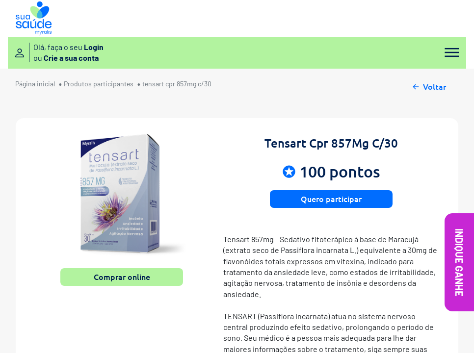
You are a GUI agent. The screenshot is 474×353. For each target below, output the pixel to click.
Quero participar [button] (331, 198)
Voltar (428, 85)
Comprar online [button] (122, 276)
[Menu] (448, 52)
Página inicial (35, 83)
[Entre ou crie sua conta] (59, 53)
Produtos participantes (98, 83)
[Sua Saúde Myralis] (33, 18)
